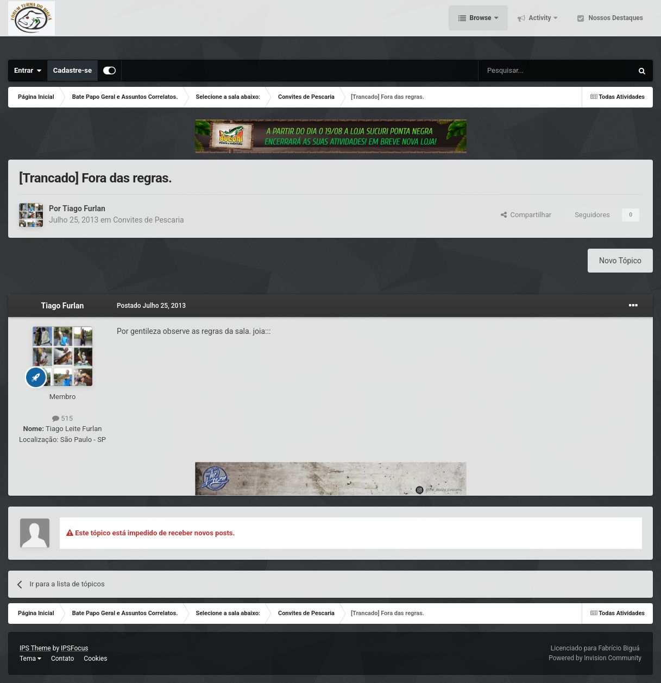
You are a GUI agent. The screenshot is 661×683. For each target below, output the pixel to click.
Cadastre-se (72, 70)
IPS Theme (35, 648)
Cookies (95, 658)
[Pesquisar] (528, 70)
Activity (540, 27)
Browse (480, 27)
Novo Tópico (620, 260)
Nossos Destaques (615, 27)
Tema (30, 658)
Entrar (28, 70)
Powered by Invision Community (595, 658)
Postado (151, 305)
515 (62, 418)
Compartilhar (526, 215)
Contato (62, 658)
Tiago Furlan (83, 208)
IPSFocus (74, 648)
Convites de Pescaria (148, 220)
